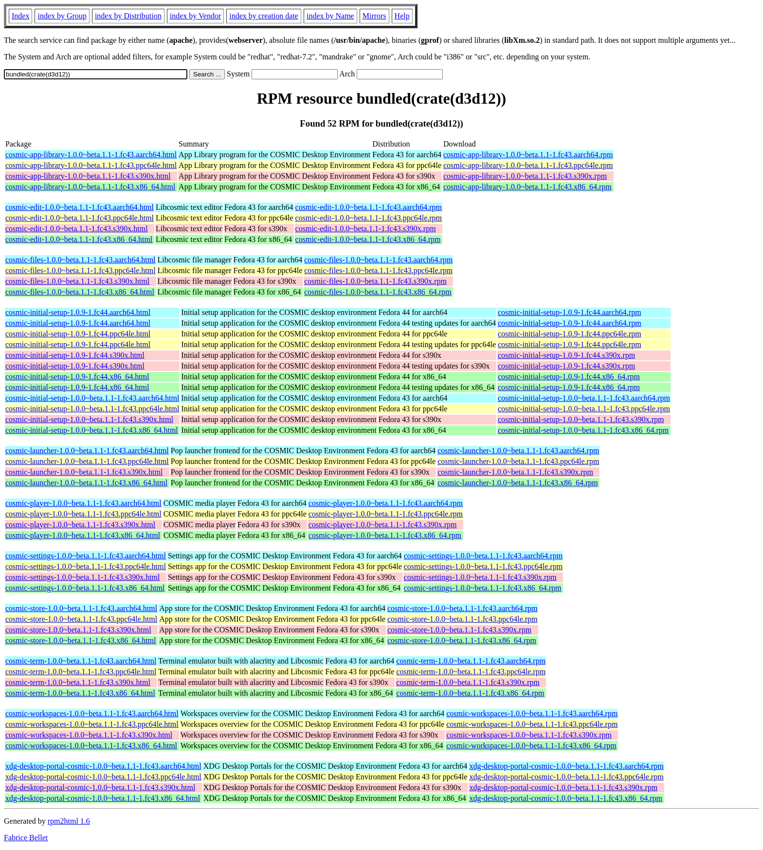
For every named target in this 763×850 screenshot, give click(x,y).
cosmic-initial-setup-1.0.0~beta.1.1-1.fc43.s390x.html (89, 419)
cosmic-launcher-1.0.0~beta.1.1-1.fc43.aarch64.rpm (518, 450)
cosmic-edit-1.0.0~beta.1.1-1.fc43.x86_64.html (78, 239)
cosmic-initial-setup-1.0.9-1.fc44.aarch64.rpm (569, 312)
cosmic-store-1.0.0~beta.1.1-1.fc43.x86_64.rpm (461, 640)
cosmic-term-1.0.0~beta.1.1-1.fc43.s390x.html (77, 682)
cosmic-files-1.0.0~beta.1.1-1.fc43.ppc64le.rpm (378, 270)
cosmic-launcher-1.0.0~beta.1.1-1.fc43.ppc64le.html (87, 461)
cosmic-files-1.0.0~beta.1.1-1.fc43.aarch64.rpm (378, 260)
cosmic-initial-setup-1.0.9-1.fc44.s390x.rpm (566, 355)
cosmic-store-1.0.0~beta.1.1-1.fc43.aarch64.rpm (462, 608)
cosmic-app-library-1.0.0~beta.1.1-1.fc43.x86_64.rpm (527, 187)
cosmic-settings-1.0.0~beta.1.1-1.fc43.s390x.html (82, 577)
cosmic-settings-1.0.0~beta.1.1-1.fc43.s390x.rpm (480, 577)
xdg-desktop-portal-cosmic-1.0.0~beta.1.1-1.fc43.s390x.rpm (563, 787)
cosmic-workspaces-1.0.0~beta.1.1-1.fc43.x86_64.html (91, 745)
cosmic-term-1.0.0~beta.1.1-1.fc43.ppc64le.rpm (470, 671)
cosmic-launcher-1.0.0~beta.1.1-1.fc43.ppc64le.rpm (518, 461)
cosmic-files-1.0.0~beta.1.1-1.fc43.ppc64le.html (80, 270)
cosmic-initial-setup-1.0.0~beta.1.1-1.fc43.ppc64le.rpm (584, 409)
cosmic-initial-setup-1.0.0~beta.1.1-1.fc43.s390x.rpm (581, 419)
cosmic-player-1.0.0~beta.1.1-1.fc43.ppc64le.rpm (386, 514)
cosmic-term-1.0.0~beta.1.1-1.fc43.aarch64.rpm (470, 661)
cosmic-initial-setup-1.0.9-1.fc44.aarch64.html (77, 312)
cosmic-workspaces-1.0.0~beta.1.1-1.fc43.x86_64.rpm (531, 745)
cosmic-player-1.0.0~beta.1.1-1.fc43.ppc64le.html (83, 514)
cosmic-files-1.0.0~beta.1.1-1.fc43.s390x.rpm (375, 281)
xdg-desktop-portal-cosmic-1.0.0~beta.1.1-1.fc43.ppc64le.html (103, 777)
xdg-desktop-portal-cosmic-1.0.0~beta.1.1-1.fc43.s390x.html (100, 787)
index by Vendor (195, 16)
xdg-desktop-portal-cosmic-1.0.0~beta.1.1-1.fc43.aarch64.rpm (566, 766)
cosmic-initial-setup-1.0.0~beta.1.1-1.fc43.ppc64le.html (92, 409)
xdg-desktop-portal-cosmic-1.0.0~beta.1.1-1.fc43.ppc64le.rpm (566, 777)
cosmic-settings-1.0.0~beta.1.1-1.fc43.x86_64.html (84, 588)
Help (402, 16)
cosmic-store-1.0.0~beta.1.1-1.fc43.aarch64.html (81, 608)
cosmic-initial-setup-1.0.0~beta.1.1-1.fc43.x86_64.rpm (583, 430)
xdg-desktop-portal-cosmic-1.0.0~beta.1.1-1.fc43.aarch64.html (103, 766)
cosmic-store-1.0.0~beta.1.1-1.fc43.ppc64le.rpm (462, 619)
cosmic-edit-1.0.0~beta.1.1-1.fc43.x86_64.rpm (368, 239)
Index (20, 16)
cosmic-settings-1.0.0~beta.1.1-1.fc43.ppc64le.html (85, 566)
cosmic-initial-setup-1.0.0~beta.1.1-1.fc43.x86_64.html (91, 430)
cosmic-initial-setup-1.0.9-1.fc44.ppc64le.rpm (569, 334)
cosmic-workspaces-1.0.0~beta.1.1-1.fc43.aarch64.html (92, 713)
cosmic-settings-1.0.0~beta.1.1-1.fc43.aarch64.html (85, 556)
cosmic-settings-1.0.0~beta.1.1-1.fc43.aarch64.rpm (483, 556)
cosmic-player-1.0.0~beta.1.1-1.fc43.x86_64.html (82, 535)
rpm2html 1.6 (69, 821)
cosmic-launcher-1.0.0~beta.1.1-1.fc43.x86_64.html (86, 483)
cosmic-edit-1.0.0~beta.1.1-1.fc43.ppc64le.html (79, 218)
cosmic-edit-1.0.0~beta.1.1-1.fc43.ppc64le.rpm (368, 218)
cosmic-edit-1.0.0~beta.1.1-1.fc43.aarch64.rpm (368, 207)
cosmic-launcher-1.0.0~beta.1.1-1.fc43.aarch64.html (87, 450)
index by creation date (263, 16)
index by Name (330, 16)
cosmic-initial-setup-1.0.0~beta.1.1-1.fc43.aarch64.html (92, 398)
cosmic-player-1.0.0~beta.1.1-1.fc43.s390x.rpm (383, 524)
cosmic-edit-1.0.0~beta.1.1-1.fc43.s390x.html (76, 228)
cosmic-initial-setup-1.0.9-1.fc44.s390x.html (75, 355)
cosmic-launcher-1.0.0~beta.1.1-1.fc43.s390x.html (84, 472)
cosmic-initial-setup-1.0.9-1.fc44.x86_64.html (77, 376)
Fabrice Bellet (26, 837)
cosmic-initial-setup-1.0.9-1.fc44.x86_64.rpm (569, 376)
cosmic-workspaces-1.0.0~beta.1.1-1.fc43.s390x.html (88, 735)
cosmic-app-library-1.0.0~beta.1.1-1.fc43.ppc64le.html (91, 165)
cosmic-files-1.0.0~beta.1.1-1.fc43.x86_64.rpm (377, 292)
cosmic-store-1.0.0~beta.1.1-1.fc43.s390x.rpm (459, 630)
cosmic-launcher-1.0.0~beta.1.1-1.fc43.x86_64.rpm (517, 483)
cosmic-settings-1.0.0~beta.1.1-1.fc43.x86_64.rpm (483, 588)
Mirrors (374, 16)
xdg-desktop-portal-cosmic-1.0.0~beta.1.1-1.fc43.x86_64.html (102, 798)
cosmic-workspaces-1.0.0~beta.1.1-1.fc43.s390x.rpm (529, 735)
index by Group (61, 16)
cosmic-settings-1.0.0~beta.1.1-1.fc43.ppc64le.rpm (483, 566)
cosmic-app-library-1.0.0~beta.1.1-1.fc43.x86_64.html (90, 187)
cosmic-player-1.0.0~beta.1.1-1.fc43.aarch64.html (83, 503)
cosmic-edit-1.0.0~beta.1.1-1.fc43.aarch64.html (79, 207)
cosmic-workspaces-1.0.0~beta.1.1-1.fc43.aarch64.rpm (532, 713)
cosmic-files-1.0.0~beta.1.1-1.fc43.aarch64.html (80, 260)
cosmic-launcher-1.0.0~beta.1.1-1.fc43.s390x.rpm (515, 472)
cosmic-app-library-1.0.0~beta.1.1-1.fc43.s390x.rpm (525, 176)
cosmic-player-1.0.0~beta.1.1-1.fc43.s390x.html (80, 524)
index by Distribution (128, 16)
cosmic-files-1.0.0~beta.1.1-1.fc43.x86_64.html (79, 292)
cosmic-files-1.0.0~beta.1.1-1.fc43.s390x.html (77, 281)
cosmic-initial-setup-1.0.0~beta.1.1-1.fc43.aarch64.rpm (584, 398)
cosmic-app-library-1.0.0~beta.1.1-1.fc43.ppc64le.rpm (528, 165)
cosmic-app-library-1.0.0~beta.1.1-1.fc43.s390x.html (88, 176)
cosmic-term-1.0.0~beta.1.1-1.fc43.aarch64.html (80, 661)
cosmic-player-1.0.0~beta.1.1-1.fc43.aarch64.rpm (386, 503)
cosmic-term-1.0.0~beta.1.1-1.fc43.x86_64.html (80, 693)
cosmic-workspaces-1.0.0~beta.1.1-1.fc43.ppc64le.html (92, 724)
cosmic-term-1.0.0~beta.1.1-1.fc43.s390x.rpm (467, 682)
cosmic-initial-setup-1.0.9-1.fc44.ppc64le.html (77, 334)
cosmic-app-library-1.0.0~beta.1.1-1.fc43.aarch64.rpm (528, 154)
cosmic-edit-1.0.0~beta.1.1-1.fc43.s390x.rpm (365, 228)
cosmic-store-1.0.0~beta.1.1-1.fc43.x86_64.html (80, 640)
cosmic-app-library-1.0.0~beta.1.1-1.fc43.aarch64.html (91, 154)
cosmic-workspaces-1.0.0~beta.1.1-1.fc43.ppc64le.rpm (532, 724)
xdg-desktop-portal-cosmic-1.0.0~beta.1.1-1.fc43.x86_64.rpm (565, 798)
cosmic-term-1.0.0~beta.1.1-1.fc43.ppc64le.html (80, 671)
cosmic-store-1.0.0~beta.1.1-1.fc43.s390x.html (78, 630)
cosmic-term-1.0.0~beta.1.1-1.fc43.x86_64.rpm (470, 693)
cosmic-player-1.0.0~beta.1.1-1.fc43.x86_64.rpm (385, 535)
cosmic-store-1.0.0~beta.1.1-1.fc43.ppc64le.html (81, 619)
